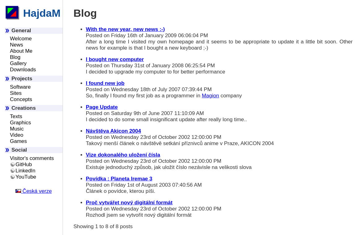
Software (20, 87)
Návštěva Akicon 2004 (113, 131)
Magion (210, 96)
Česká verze (33, 191)
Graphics (20, 123)
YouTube (25, 177)
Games (18, 141)
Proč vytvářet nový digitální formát (129, 203)
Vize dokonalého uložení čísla (123, 155)
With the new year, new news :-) (125, 29)
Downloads (23, 70)
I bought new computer (115, 59)
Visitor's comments (32, 158)
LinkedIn (25, 171)
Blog (15, 57)
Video (16, 135)
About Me (21, 51)
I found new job (105, 83)
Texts (16, 116)
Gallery (18, 63)
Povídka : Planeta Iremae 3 (119, 179)
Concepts (21, 99)
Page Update (102, 107)
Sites (16, 93)
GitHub (23, 164)
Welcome (21, 39)
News (16, 45)
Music (17, 129)
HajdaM (32, 13)
